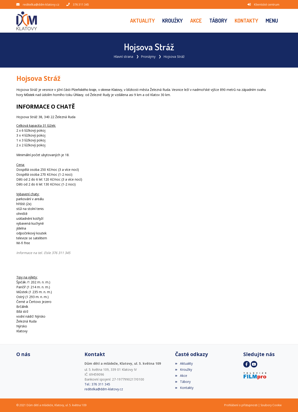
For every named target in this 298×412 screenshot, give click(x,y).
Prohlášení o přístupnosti (240, 405)
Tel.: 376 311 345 (97, 384)
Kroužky (183, 369)
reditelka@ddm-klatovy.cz (41, 4)
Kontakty (184, 387)
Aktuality (184, 363)
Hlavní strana (123, 56)
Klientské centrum (266, 4)
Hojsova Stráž (174, 56)
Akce (181, 375)
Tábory (182, 381)
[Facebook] (246, 364)
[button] (272, 21)
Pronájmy (148, 56)
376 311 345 (81, 4)
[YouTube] (254, 364)
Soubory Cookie (271, 405)
